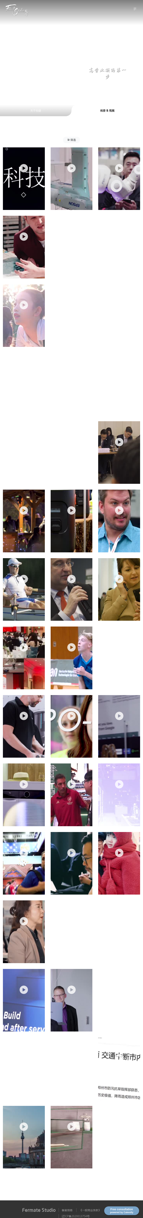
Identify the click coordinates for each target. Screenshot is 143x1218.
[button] (71, 140)
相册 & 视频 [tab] (107, 110)
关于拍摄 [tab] (35, 110)
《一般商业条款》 (90, 1210)
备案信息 (67, 1210)
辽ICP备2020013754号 (76, 1216)
